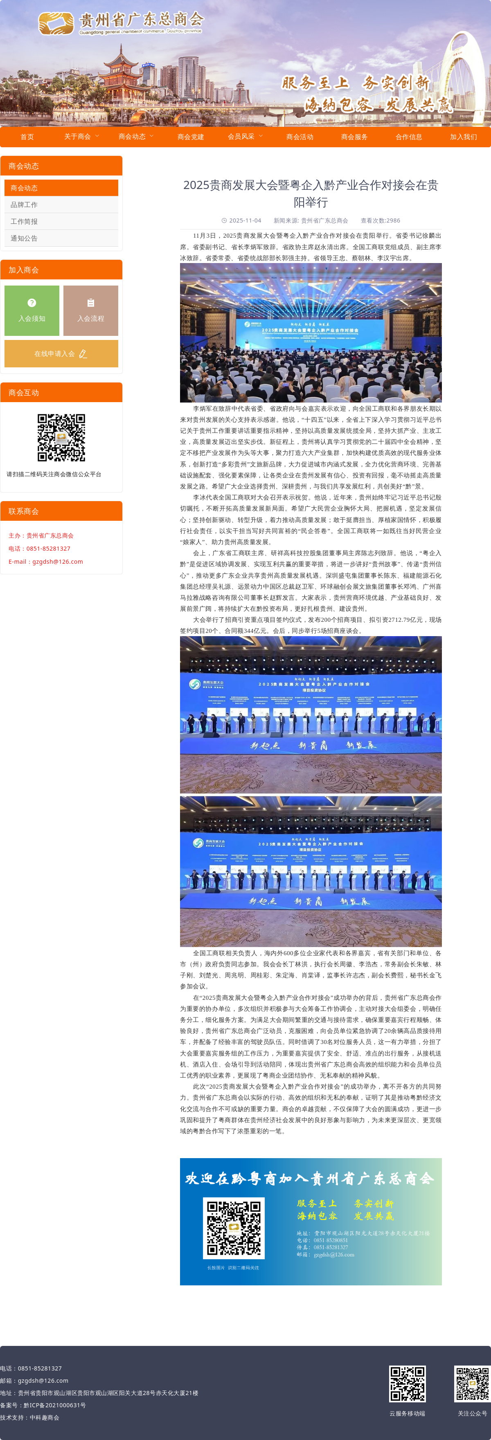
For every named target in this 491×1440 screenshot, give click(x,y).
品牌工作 (24, 204)
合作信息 (409, 136)
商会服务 (354, 136)
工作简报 (24, 221)
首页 (27, 136)
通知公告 (24, 238)
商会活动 (299, 136)
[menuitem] (27, 137)
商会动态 (24, 187)
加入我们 (463, 136)
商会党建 (191, 136)
